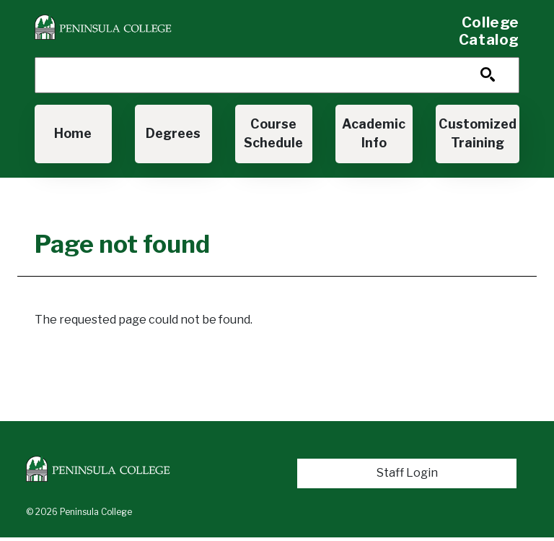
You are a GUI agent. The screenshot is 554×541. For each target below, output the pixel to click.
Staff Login (407, 473)
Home (73, 133)
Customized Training (477, 133)
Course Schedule (273, 133)
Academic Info (373, 133)
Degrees (173, 133)
